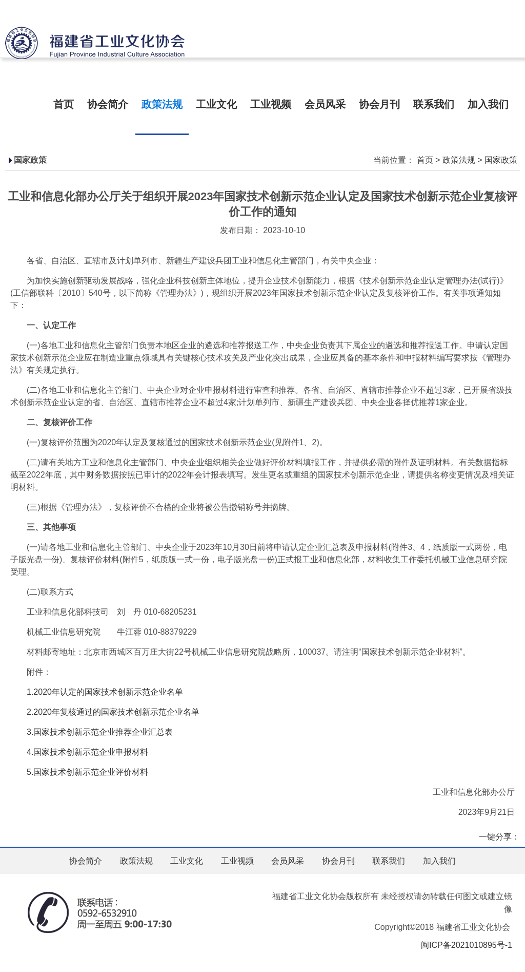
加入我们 (488, 104)
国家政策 (500, 160)
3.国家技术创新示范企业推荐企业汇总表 (91, 732)
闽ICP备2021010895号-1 (466, 945)
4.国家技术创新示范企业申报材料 (79, 752)
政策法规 (162, 104)
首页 (63, 104)
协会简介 (107, 104)
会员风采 (325, 104)
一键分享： (499, 836)
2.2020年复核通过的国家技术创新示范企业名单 (104, 712)
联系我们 (433, 104)
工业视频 (270, 104)
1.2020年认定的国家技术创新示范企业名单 (105, 692)
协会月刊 (379, 104)
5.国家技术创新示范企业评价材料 (79, 772)
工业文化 (216, 104)
